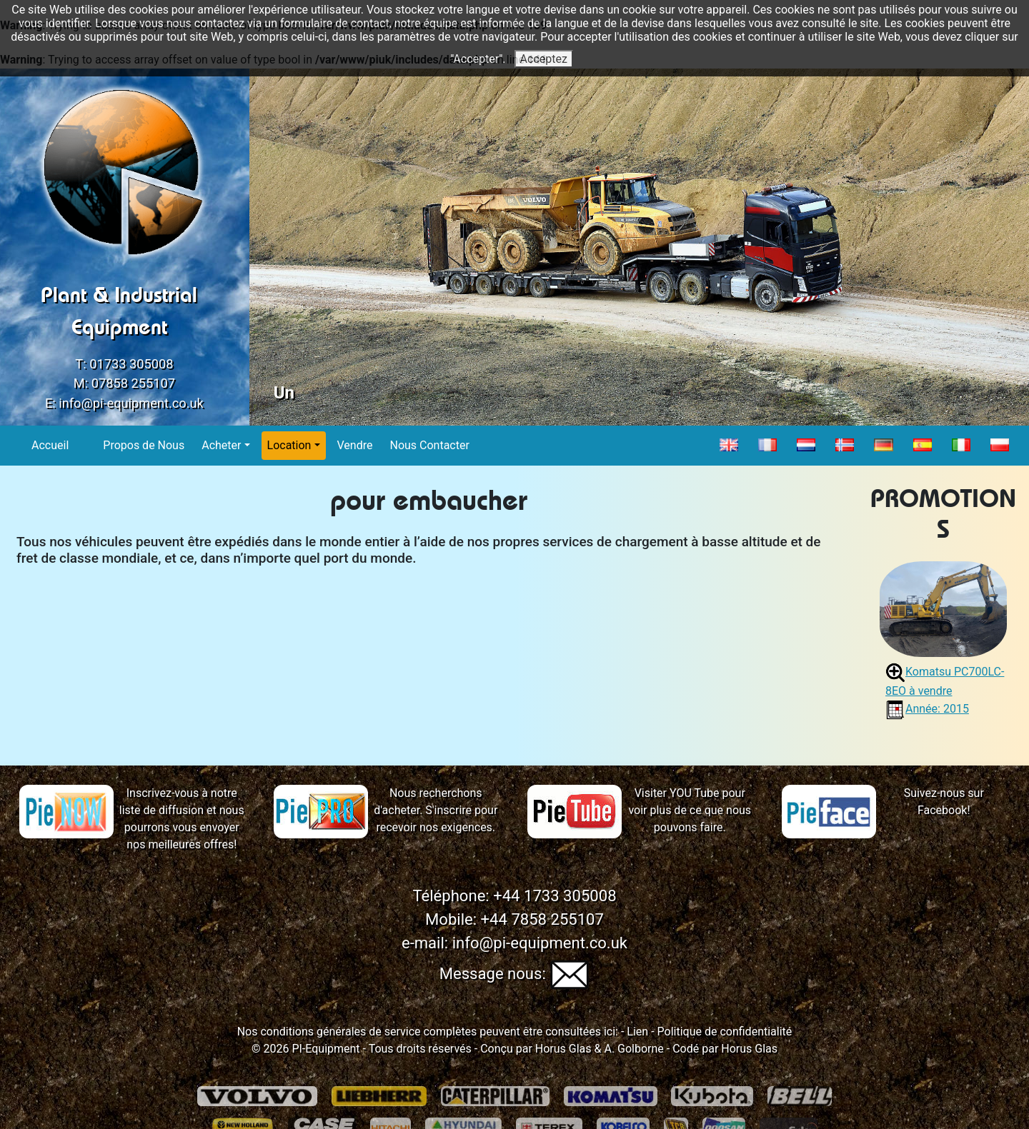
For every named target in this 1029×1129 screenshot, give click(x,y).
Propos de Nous (144, 444)
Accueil (50, 444)
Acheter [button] (221, 445)
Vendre (355, 444)
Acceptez (543, 59)
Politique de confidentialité (724, 1031)
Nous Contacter (429, 444)
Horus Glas (563, 1048)
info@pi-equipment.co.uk (131, 403)
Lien (636, 1031)
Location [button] (289, 445)
